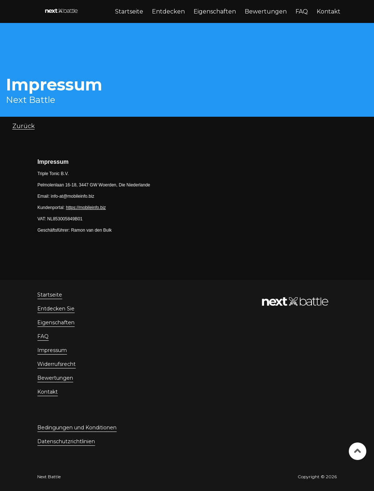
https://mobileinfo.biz (86, 207)
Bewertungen (266, 11)
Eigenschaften (215, 11)
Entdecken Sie (56, 308)
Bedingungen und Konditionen (77, 427)
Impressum (52, 350)
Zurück (23, 126)
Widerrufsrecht (56, 364)
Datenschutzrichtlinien (66, 441)
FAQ (301, 11)
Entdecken (168, 11)
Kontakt (328, 11)
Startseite (129, 11)
